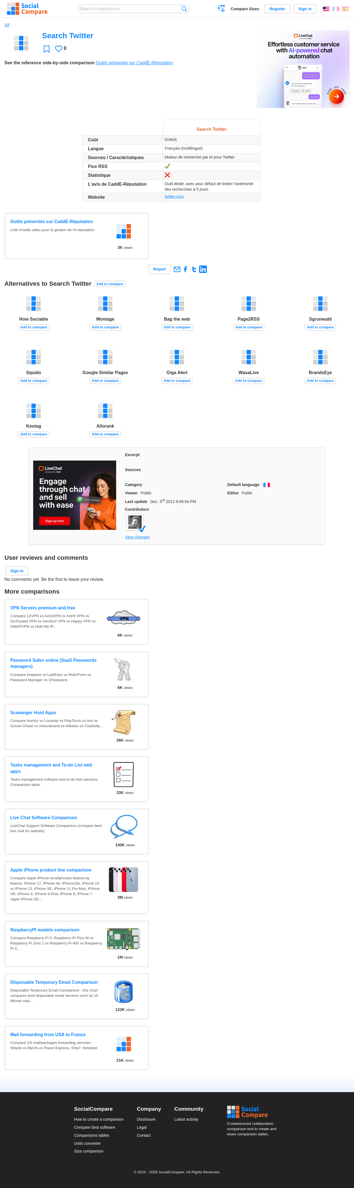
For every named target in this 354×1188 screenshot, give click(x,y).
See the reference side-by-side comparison (49, 62)
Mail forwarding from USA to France (47, 1034)
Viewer (131, 493)
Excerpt (132, 455)
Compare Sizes (245, 9)
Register (277, 9)
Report (159, 269)
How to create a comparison (99, 1119)
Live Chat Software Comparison (43, 817)
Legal (142, 1127)
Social (253, 1112)
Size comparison (88, 1151)
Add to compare (109, 284)
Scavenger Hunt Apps (33, 712)
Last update (136, 501)
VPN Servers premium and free (42, 608)
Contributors (137, 509)
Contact (144, 1135)
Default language (243, 484)
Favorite (46, 49)
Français (335, 9)
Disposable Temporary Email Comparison (54, 982)
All (6, 25)
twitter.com (174, 196)
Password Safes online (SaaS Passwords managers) (53, 663)
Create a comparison (221, 9)
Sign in (305, 9)
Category (133, 484)
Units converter (87, 1143)
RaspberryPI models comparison (44, 930)
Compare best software (94, 1127)
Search (184, 8)
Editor (233, 493)
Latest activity (186, 1119)
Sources (133, 469)
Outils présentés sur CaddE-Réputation (134, 62)
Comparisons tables (91, 1135)
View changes (137, 537)
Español (345, 9)
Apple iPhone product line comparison (50, 870)
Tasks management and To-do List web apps (51, 768)
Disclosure (146, 1119)
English (326, 9)
